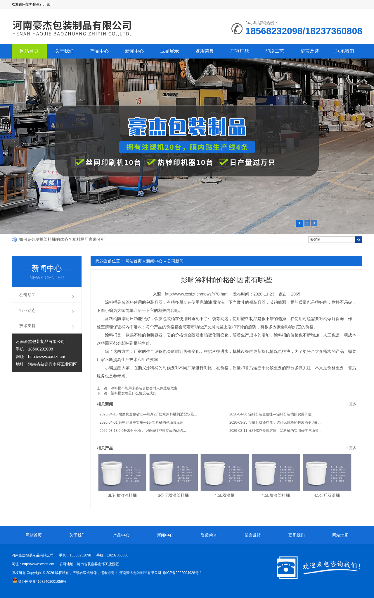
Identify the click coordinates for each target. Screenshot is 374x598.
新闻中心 (134, 51)
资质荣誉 (204, 51)
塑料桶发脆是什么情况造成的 (133, 393)
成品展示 (169, 51)
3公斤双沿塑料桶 (173, 495)
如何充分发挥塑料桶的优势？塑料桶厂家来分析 (62, 239)
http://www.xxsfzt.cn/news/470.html (196, 294)
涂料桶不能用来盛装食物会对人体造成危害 (144, 388)
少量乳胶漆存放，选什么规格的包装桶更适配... (275, 422)
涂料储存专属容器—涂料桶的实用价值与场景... (275, 431)
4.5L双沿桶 (224, 495)
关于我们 (64, 51)
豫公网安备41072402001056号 (39, 582)
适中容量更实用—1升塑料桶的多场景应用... (143, 422)
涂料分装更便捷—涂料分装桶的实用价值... (271, 414)
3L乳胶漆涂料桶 (122, 495)
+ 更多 (351, 404)
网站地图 (340, 535)
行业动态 (27, 310)
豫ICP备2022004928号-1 (182, 573)
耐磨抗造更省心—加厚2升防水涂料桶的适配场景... (148, 414)
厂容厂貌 (239, 51)
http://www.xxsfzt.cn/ (46, 356)
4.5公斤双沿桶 (327, 495)
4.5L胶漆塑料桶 (276, 495)
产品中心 (99, 51)
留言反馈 (309, 51)
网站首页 (29, 51)
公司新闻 (175, 261)
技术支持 (27, 325)
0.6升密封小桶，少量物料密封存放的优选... (143, 431)
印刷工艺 (274, 51)
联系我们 (344, 51)
